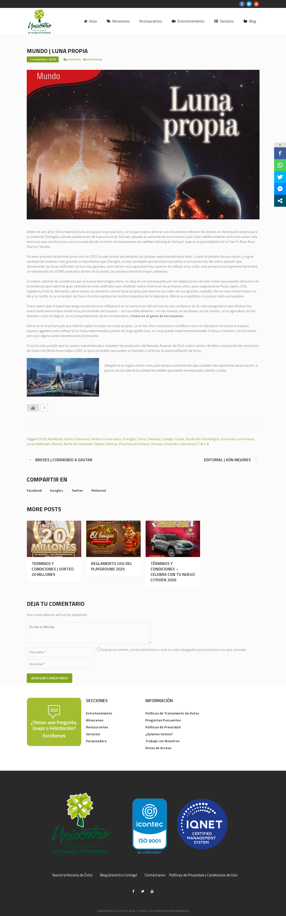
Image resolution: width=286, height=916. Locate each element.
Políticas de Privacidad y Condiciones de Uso (203, 875)
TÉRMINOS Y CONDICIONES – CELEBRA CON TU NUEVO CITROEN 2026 (173, 571)
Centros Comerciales (106, 438)
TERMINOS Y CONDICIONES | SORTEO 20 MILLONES (53, 568)
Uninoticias (94, 59)
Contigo (167, 438)
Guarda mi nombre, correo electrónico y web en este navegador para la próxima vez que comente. (174, 649)
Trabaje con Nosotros (162, 740)
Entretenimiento (99, 713)
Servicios (93, 734)
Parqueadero (96, 740)
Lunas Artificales (39, 443)
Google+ (56, 490)
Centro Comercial (76, 438)
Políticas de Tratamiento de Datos (172, 713)
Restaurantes (97, 727)
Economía (228, 438)
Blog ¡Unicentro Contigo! (118, 875)
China (141, 438)
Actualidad (55, 438)
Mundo (57, 443)
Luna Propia (245, 438)
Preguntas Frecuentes (163, 720)
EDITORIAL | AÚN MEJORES (227, 460)
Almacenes (94, 720)
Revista (156, 443)
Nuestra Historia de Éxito (72, 875)
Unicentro (171, 443)
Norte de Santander (78, 443)
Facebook (34, 490)
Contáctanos (155, 875)
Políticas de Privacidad (163, 727)
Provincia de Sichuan (134, 443)
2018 (42, 438)
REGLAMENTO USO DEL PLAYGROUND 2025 (111, 566)
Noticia (99, 443)
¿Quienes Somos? (159, 734)
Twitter (77, 490)
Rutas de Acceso (158, 747)
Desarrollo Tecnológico (202, 438)
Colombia (153, 438)
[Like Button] (33, 407)
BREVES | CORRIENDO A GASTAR (63, 460)
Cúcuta (179, 438)
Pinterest (98, 490)
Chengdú (129, 438)
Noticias (112, 443)
